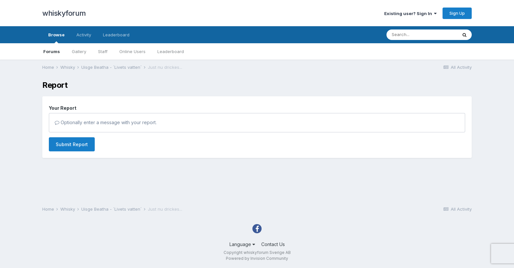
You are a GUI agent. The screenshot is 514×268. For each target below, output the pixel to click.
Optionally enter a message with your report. (106, 122)
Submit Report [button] (72, 144)
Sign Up (457, 13)
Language (242, 244)
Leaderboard (170, 51)
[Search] (421, 34)
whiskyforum (64, 13)
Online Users (132, 51)
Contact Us (273, 244)
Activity (83, 34)
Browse (56, 37)
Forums (51, 51)
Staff (103, 51)
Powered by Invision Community (257, 258)
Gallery (79, 51)
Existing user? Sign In (410, 13)
